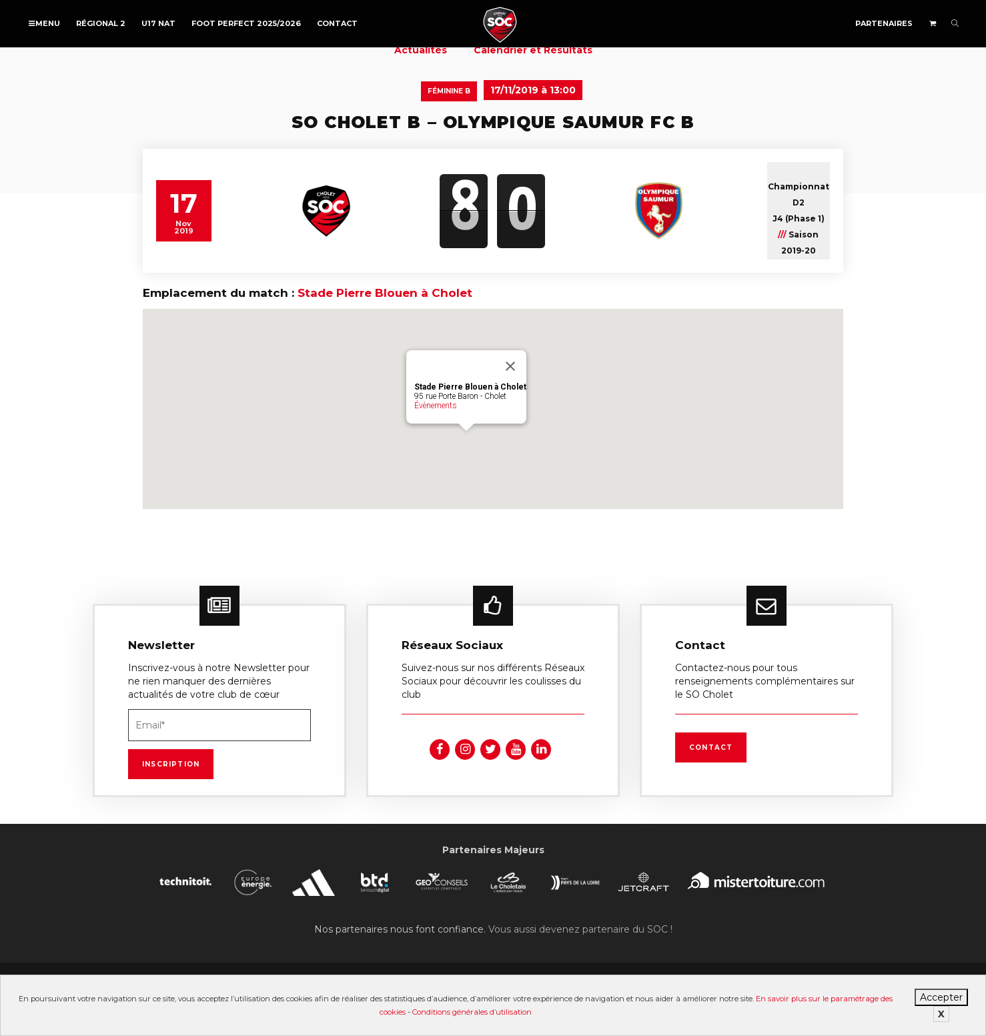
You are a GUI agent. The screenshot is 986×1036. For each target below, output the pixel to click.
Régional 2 (100, 23)
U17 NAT (158, 23)
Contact (337, 23)
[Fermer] (510, 366)
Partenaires (884, 23)
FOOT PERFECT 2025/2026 (246, 23)
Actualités (420, 50)
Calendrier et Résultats (533, 50)
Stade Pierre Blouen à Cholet (385, 293)
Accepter (941, 997)
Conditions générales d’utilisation (472, 1012)
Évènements (435, 405)
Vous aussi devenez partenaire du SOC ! (580, 929)
